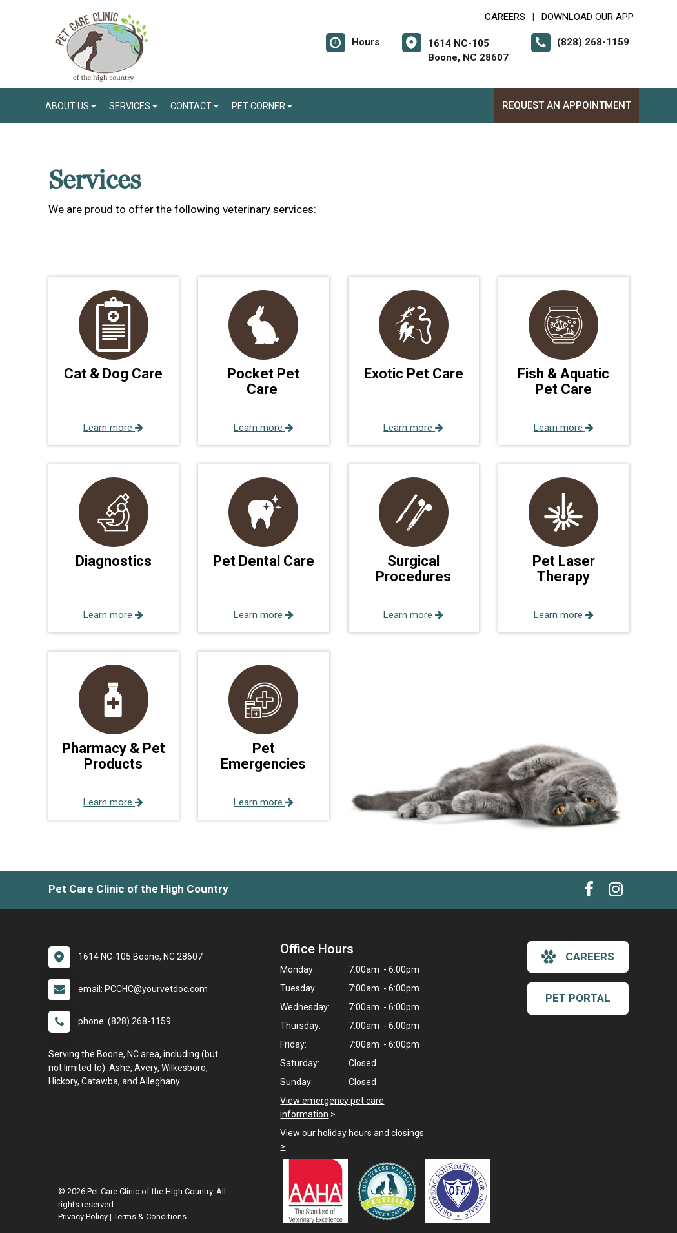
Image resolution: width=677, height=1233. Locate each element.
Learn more (113, 427)
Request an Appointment (566, 105)
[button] (113, 361)
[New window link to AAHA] (318, 1191)
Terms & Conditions (150, 1216)
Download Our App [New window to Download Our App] (587, 17)
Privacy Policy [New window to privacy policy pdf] (83, 1216)
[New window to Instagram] (615, 892)
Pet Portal (578, 997)
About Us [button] (70, 106)
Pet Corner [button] (262, 106)
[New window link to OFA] (460, 1191)
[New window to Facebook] (589, 892)
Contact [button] (194, 106)
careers (577, 956)
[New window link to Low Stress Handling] (389, 1191)
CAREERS (505, 17)
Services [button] (133, 106)
